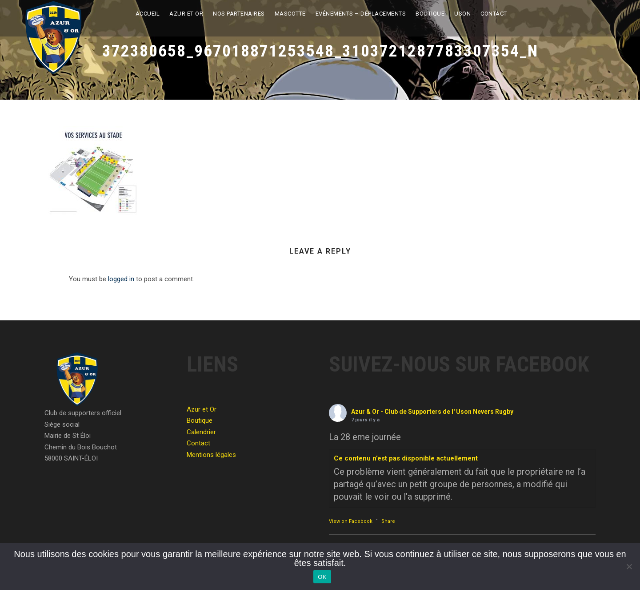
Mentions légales (211, 455)
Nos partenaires (239, 13)
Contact (493, 13)
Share (388, 521)
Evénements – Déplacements (361, 13)
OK (322, 577)
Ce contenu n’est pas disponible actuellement (406, 458)
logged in (121, 279)
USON (462, 13)
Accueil (148, 13)
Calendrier (201, 432)
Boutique (430, 13)
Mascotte (290, 13)
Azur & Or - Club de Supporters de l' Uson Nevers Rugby (432, 411)
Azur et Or (186, 13)
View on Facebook (350, 521)
